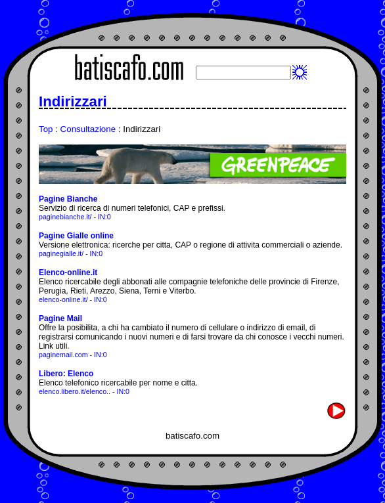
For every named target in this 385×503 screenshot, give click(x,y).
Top (46, 129)
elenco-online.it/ (63, 299)
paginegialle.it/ (61, 253)
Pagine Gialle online (76, 235)
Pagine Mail (60, 318)
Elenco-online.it (68, 272)
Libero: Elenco (66, 373)
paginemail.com (63, 355)
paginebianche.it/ (65, 217)
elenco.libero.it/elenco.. (74, 391)
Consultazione (88, 129)
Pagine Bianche (68, 199)
